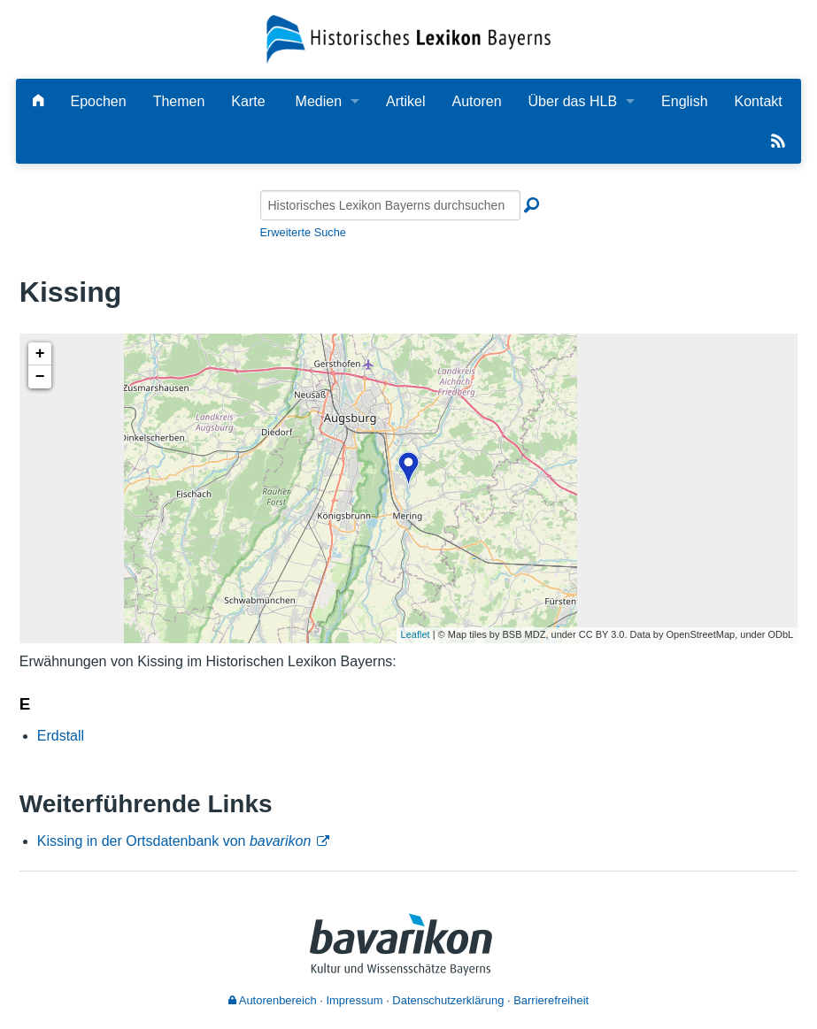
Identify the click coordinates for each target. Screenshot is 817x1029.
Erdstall (60, 735)
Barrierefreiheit (551, 1000)
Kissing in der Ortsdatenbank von (174, 841)
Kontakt (758, 101)
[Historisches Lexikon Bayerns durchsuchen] (390, 205)
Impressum (354, 1000)
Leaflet (415, 634)
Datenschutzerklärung (448, 1000)
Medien (319, 101)
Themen (179, 101)
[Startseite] (408, 38)
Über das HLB (573, 101)
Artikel (405, 101)
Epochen (98, 101)
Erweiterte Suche (303, 232)
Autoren (477, 101)
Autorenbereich (272, 1000)
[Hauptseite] (38, 101)
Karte (248, 101)
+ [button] (40, 354)
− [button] (40, 377)
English (684, 101)
